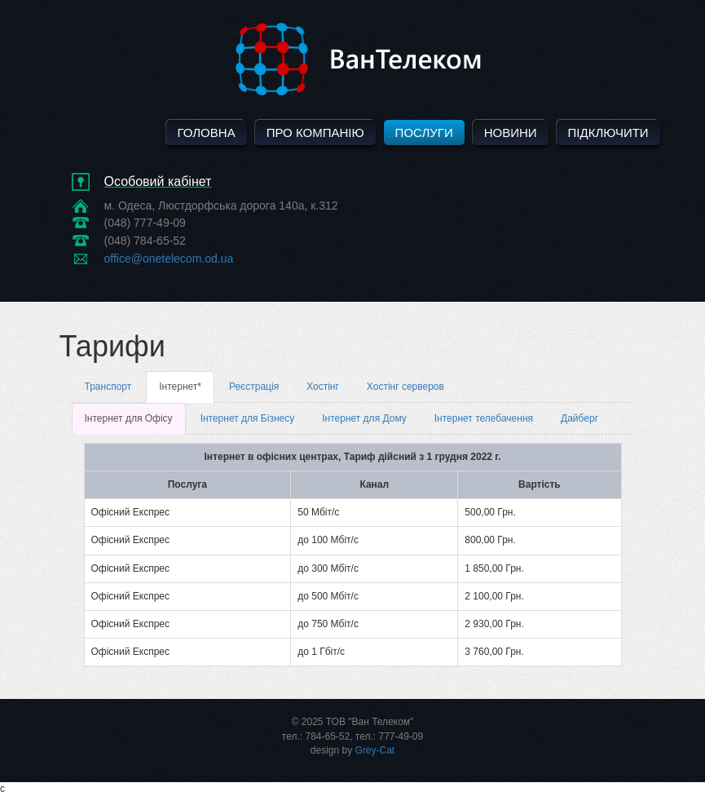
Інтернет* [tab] (180, 386)
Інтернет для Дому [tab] (364, 418)
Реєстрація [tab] (254, 386)
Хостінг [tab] (322, 386)
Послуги (424, 132)
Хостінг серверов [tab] (405, 386)
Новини (510, 132)
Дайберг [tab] (579, 418)
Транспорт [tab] (108, 386)
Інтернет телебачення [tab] (483, 418)
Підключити (608, 132)
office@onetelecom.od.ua (169, 258)
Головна (207, 132)
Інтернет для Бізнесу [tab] (247, 418)
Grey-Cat (375, 750)
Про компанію (315, 132)
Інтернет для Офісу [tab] (129, 418)
